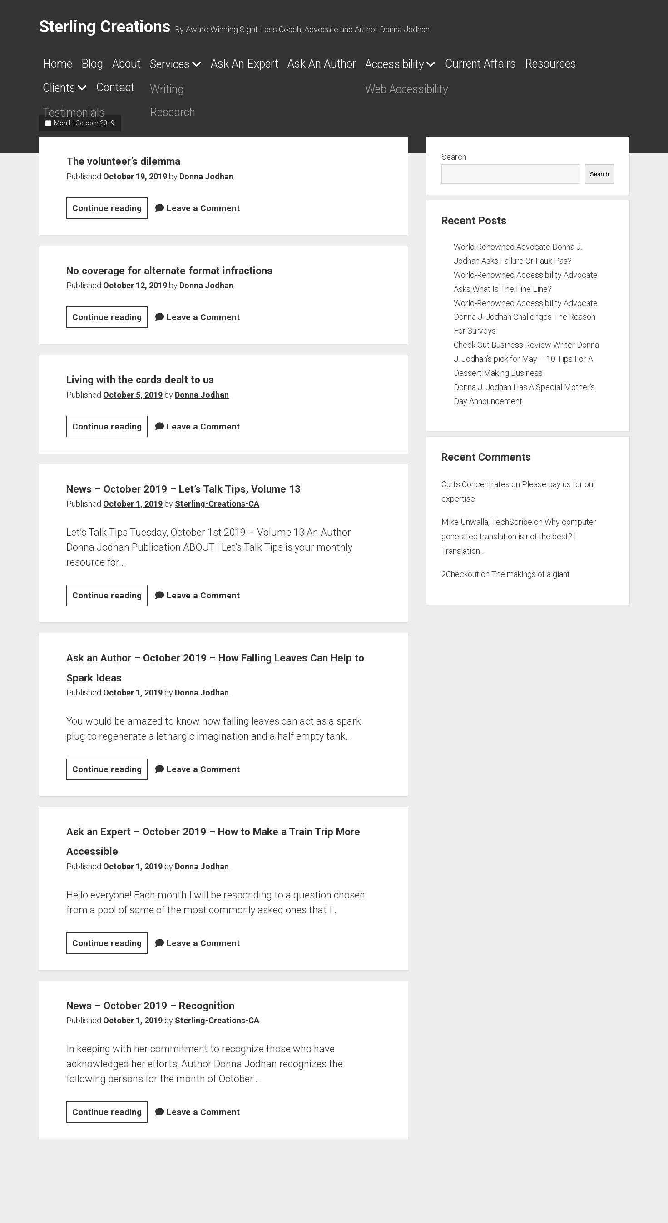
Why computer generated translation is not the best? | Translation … (518, 542)
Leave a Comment (203, 213)
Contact (326, 93)
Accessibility (513, 67)
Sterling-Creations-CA (217, 529)
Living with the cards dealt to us (170, 384)
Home (62, 66)
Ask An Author (415, 66)
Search (453, 163)
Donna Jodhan (206, 182)
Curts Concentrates (475, 489)
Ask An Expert (312, 66)
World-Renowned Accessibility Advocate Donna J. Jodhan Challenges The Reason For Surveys (526, 322)
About (155, 66)
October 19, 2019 (135, 182)
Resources (183, 93)
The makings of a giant (530, 579)
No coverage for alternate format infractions (211, 274)
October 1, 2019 (133, 529)
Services (214, 67)
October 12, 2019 (135, 291)
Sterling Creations (104, 26)
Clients (251, 93)
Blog (108, 66)
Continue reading (110, 215)
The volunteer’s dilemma (146, 165)
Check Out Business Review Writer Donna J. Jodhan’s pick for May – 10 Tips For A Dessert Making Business (526, 364)
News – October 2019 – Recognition (184, 1029)
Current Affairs (89, 93)
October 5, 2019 (133, 400)
